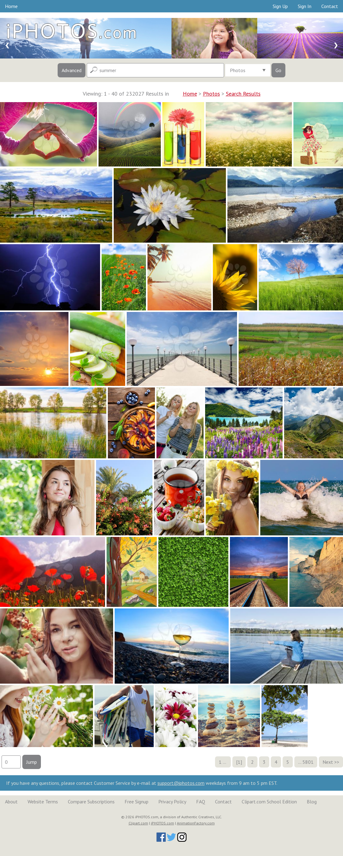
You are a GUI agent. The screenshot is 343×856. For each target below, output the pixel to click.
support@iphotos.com (180, 783)
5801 (308, 762)
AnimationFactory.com (196, 823)
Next (328, 762)
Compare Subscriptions (91, 801)
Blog (312, 801)
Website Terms (43, 801)
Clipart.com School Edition (269, 801)
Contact (329, 6)
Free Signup (136, 801)
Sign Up (280, 6)
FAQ (200, 801)
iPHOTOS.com (162, 823)
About (11, 801)
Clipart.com (138, 823)
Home (11, 6)
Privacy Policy (172, 801)
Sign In (304, 6)
